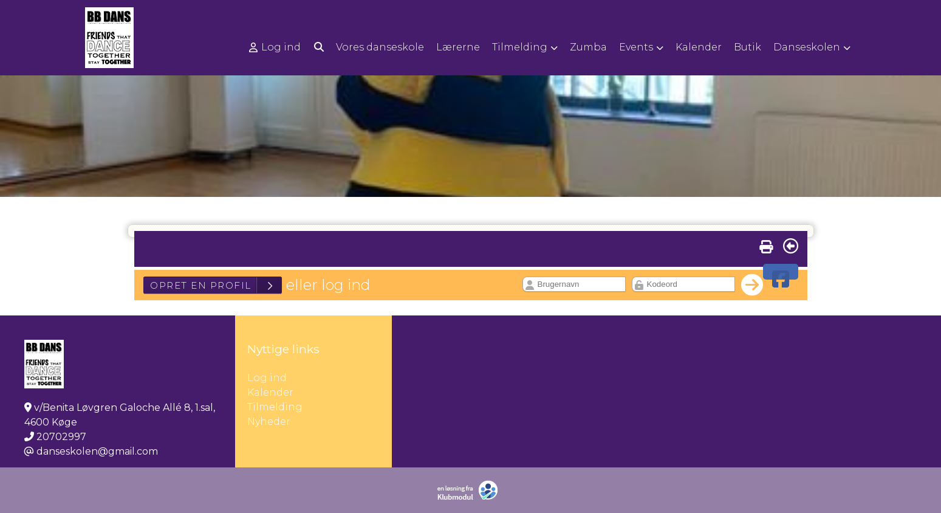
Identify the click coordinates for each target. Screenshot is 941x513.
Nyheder (268, 421)
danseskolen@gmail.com (97, 451)
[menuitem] (276, 47)
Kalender (270, 392)
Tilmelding (275, 407)
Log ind (275, 47)
